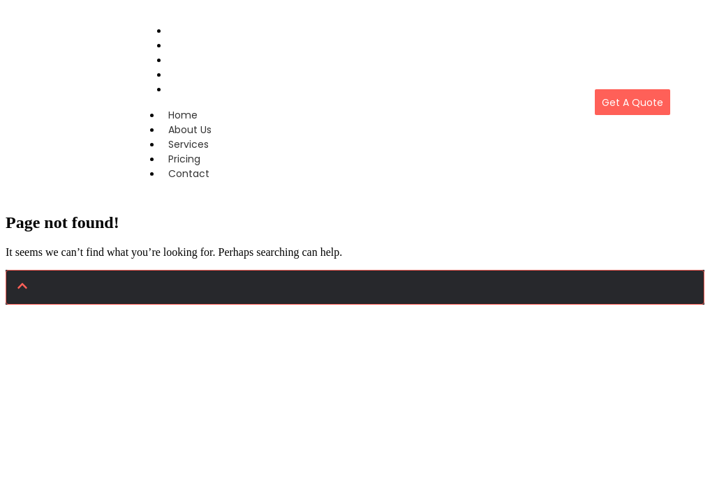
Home (183, 115)
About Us (190, 130)
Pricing (184, 159)
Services (188, 144)
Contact (190, 89)
